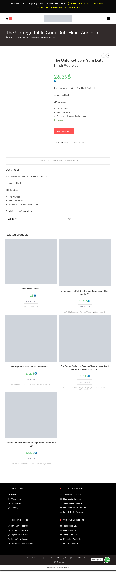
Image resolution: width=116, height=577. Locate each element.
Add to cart (64, 131)
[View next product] (108, 55)
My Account (18, 3)
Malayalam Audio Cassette (74, 507)
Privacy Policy (49, 558)
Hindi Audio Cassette (72, 499)
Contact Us (52, 3)
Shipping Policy (63, 558)
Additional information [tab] (66, 161)
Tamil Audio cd (35, 306)
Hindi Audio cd (79, 142)
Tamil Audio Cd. (70, 526)
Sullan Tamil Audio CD (31, 288)
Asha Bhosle (15, 384)
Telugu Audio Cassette (72, 503)
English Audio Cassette (73, 512)
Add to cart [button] (31, 301)
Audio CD (68, 142)
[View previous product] (103, 55)
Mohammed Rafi (100, 312)
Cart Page (15, 507)
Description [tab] (43, 161)
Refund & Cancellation (80, 558)
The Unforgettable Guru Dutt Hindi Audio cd (37, 37)
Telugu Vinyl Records (20, 539)
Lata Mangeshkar (100, 387)
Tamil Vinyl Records (19, 526)
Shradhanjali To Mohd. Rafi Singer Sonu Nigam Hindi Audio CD (85, 292)
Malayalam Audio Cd (72, 539)
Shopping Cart (35, 3)
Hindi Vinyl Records (19, 530)
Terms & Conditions (34, 558)
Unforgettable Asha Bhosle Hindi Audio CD (31, 366)
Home (13, 494)
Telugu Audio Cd (70, 534)
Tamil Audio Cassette (72, 494)
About (63, 3)
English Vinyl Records (20, 534)
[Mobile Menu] (108, 18)
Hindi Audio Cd (69, 530)
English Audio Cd (70, 543)
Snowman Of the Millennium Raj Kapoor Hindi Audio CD (31, 444)
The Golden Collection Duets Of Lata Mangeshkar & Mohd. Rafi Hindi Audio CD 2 (85, 368)
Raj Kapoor (47, 464)
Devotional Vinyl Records (22, 543)
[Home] (7, 37)
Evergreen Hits (76, 312)
